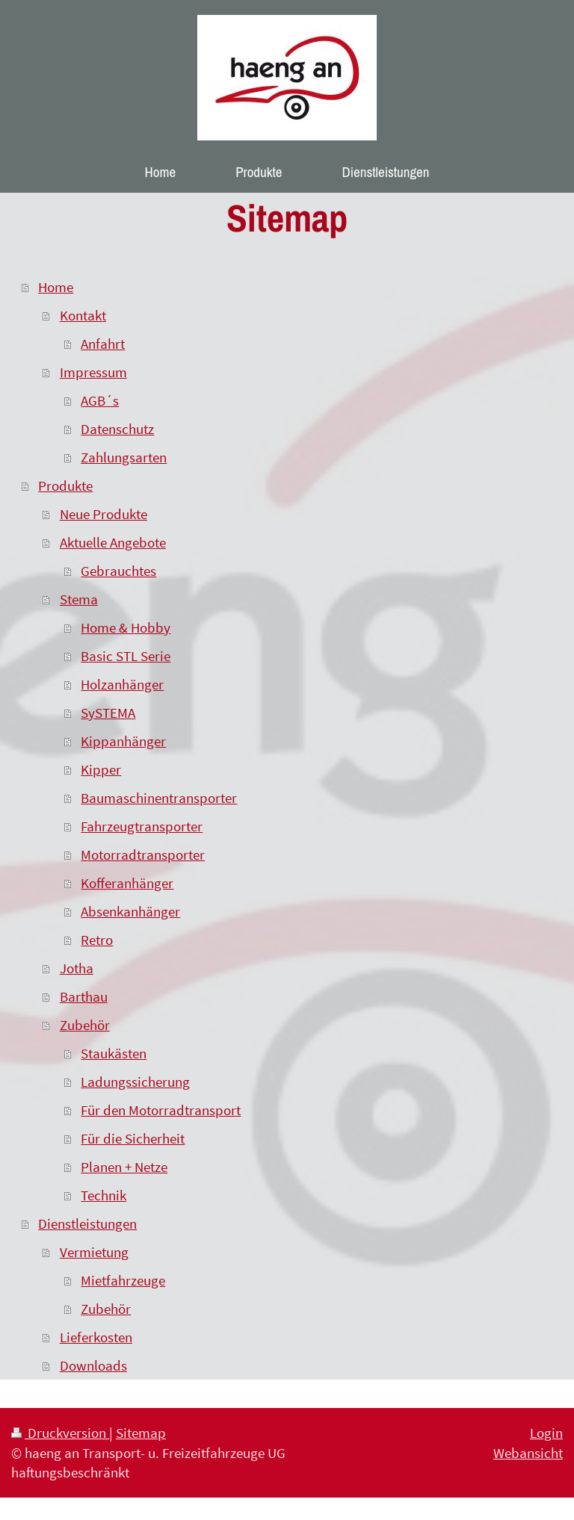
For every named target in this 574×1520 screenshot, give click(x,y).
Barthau (84, 996)
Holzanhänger (122, 684)
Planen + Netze (124, 1167)
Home (55, 287)
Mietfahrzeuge (123, 1280)
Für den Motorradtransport (161, 1110)
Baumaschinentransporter (159, 798)
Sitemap (141, 1433)
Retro (97, 940)
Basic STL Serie (125, 656)
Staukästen (113, 1053)
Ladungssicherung (135, 1082)
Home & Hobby (125, 627)
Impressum (93, 372)
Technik (103, 1195)
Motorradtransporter (143, 854)
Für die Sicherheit (133, 1138)
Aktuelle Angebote (113, 542)
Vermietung (94, 1252)
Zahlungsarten (124, 457)
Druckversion (60, 1433)
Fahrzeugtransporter (142, 826)
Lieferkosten (96, 1337)
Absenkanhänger (130, 911)
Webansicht (528, 1453)
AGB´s (100, 400)
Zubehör (85, 1025)
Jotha (76, 968)
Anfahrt (103, 344)
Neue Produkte (103, 514)
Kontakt (83, 315)
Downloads (93, 1365)
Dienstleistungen (87, 1223)
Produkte (65, 485)
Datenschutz (117, 429)
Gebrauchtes (118, 571)
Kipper (101, 769)
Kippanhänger (123, 741)
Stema (79, 599)
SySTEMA (108, 713)
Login (546, 1433)
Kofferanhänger (127, 883)
